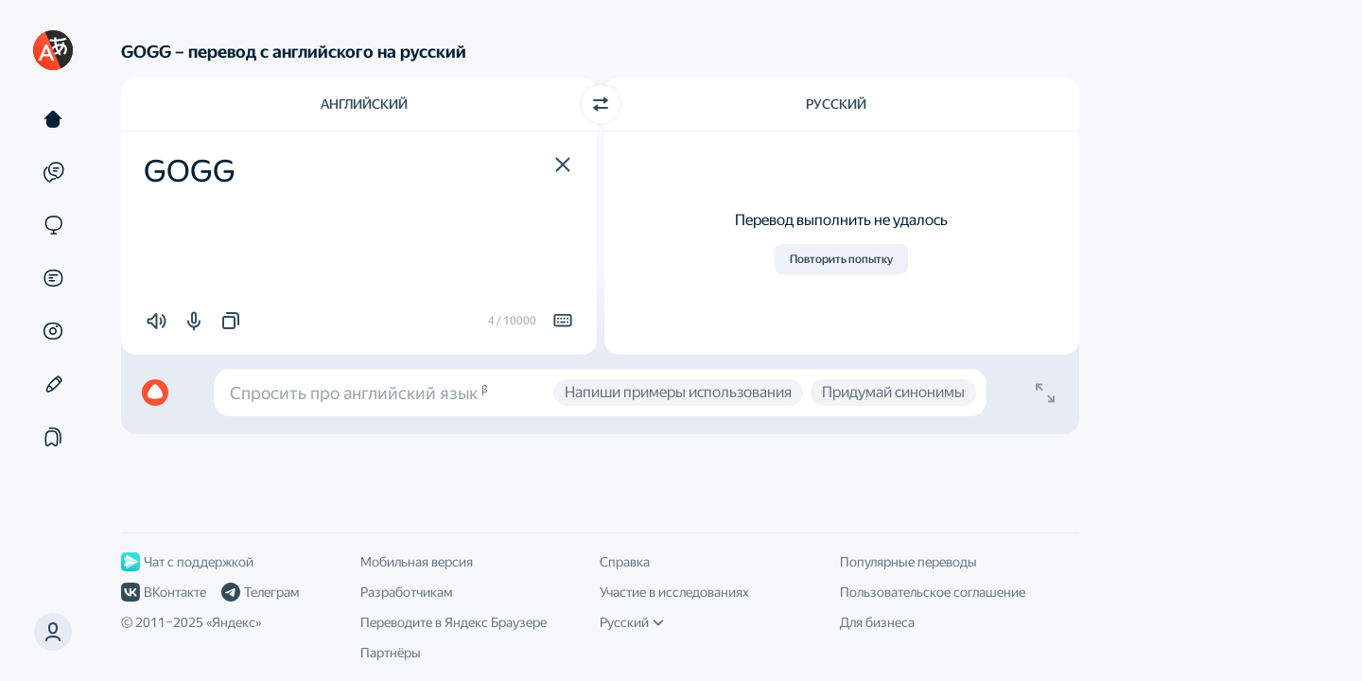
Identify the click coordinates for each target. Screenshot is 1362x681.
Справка (625, 561)
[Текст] (53, 119)
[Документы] (53, 278)
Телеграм (260, 592)
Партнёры (390, 652)
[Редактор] (53, 384)
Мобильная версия (416, 561)
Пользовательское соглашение (932, 592)
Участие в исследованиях (674, 592)
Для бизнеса (877, 622)
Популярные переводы (908, 561)
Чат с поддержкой (187, 561)
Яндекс (233, 622)
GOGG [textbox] (190, 171)
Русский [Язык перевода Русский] (836, 104)
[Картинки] (53, 331)
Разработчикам (406, 592)
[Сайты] (53, 225)
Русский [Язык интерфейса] (632, 622)
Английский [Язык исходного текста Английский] (364, 104)
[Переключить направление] (601, 104)
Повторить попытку (841, 259)
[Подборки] (53, 437)
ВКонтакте (163, 592)
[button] (563, 164)
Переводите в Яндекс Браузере (453, 622)
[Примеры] (53, 172)
